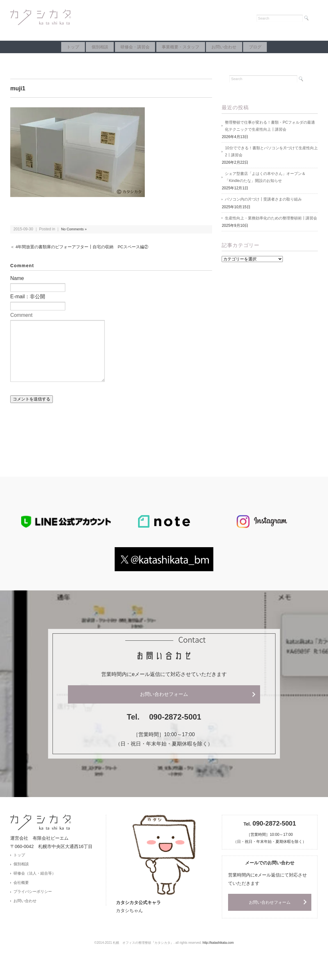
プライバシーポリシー (32, 895)
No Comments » (75, 229)
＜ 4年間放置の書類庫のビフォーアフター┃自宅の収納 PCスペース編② (84, 246)
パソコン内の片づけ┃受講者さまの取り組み (263, 203)
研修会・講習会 (130, 47)
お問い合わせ (236, 47)
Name (17, 278)
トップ (52, 47)
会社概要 (21, 885)
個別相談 (87, 47)
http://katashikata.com (218, 944)
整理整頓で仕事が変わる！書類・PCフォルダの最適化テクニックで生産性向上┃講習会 (270, 126)
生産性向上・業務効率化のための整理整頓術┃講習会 (271, 222)
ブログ (275, 47)
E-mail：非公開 (27, 296)
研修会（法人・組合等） (34, 875)
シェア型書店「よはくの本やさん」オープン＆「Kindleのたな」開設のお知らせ (265, 180)
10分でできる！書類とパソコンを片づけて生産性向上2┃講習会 (271, 153)
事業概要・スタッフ (184, 47)
